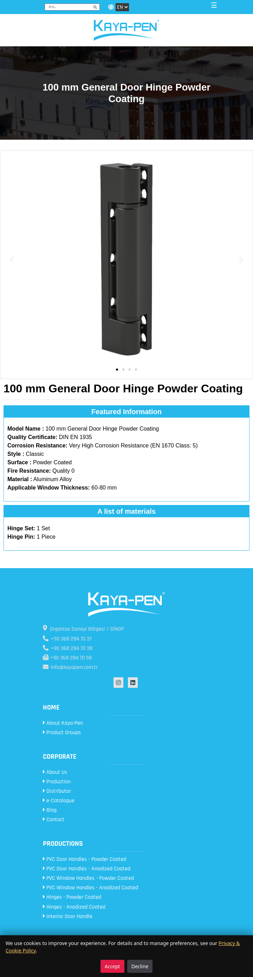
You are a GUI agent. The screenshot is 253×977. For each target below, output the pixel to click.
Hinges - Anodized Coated (74, 907)
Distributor (57, 791)
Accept (112, 966)
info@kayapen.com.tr (70, 667)
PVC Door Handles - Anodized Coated (86, 868)
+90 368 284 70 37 (67, 639)
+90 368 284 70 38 (67, 648)
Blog (50, 810)
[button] (11, 259)
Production (57, 781)
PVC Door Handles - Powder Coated (84, 859)
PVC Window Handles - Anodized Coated (90, 887)
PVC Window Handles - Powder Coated (88, 878)
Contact (53, 819)
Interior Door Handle (67, 916)
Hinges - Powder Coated (72, 897)
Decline (140, 966)
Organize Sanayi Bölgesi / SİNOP (83, 629)
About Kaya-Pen (63, 723)
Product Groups (62, 732)
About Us (55, 772)
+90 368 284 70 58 (67, 658)
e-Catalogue (58, 800)
